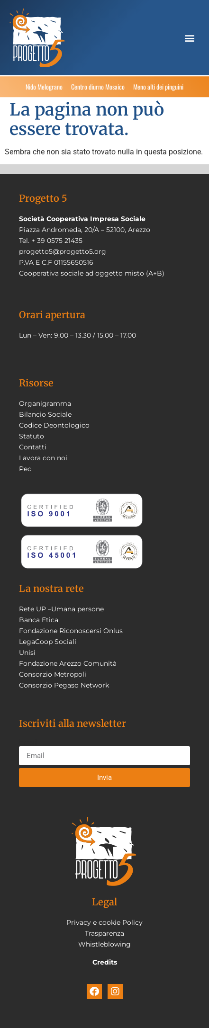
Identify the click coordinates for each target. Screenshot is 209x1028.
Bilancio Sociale (45, 414)
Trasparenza (104, 933)
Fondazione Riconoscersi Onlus (71, 630)
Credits (104, 962)
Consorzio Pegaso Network (64, 685)
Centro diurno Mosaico (98, 88)
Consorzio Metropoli (52, 674)
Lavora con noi (43, 458)
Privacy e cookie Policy (104, 922)
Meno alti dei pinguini (158, 88)
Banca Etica (38, 620)
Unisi (27, 652)
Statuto (31, 436)
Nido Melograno (44, 88)
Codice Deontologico (54, 425)
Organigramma (45, 403)
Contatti (32, 447)
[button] (189, 37)
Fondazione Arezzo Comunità (68, 663)
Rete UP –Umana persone (61, 609)
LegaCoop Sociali (47, 641)
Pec (25, 469)
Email (28, 742)
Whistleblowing (104, 944)
